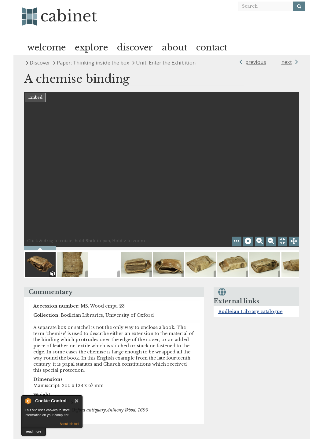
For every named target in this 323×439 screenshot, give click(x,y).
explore (91, 47)
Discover (40, 62)
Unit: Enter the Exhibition (166, 62)
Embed (35, 97)
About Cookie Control (28, 401)
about (174, 47)
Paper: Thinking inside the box (93, 62)
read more (33, 431)
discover (135, 47)
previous (255, 61)
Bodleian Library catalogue (250, 311)
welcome (46, 47)
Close (77, 401)
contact (211, 47)
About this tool (69, 424)
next (286, 61)
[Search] (299, 6)
